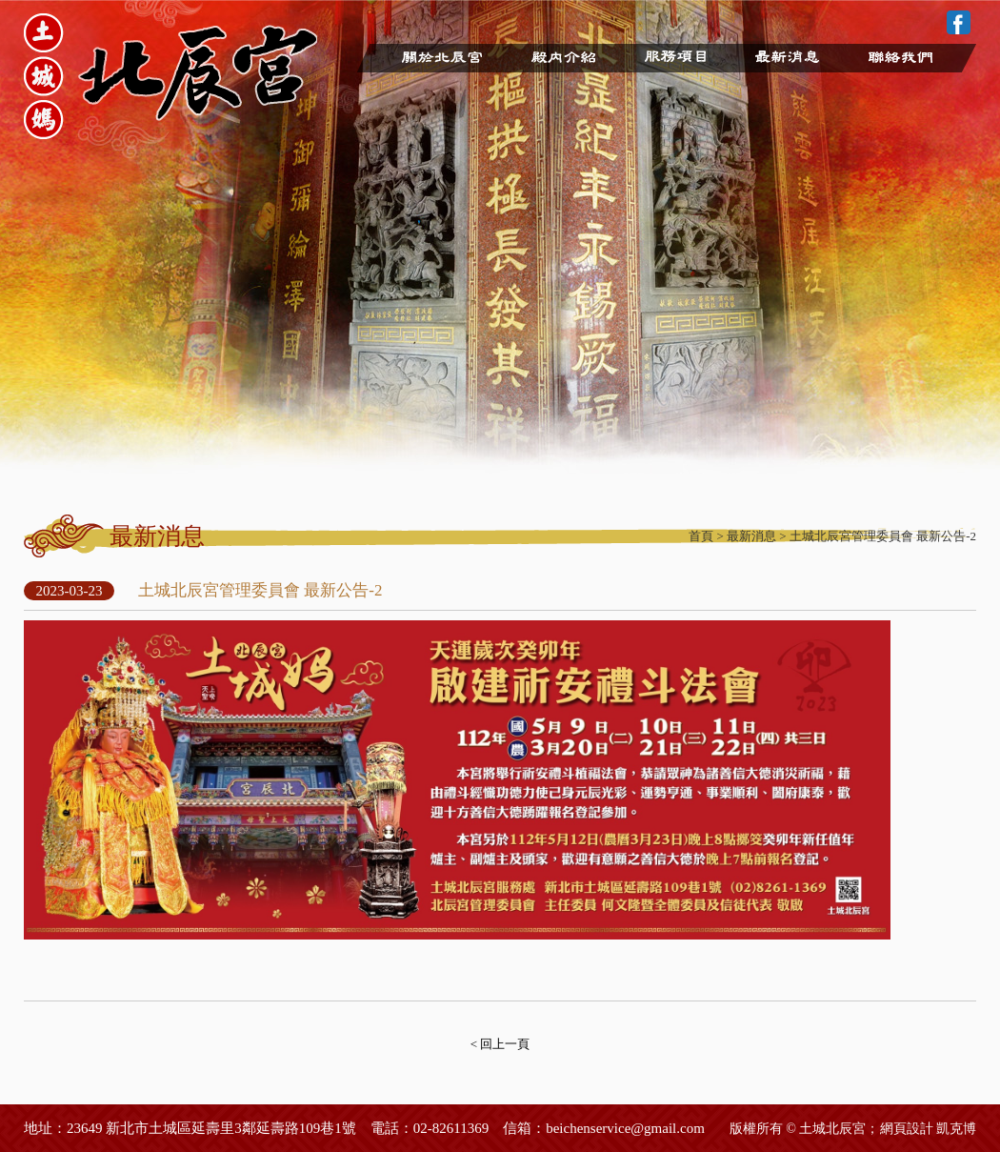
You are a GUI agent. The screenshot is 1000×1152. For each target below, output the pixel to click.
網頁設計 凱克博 (928, 1129)
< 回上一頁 (500, 1044)
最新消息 (751, 536)
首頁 (701, 536)
